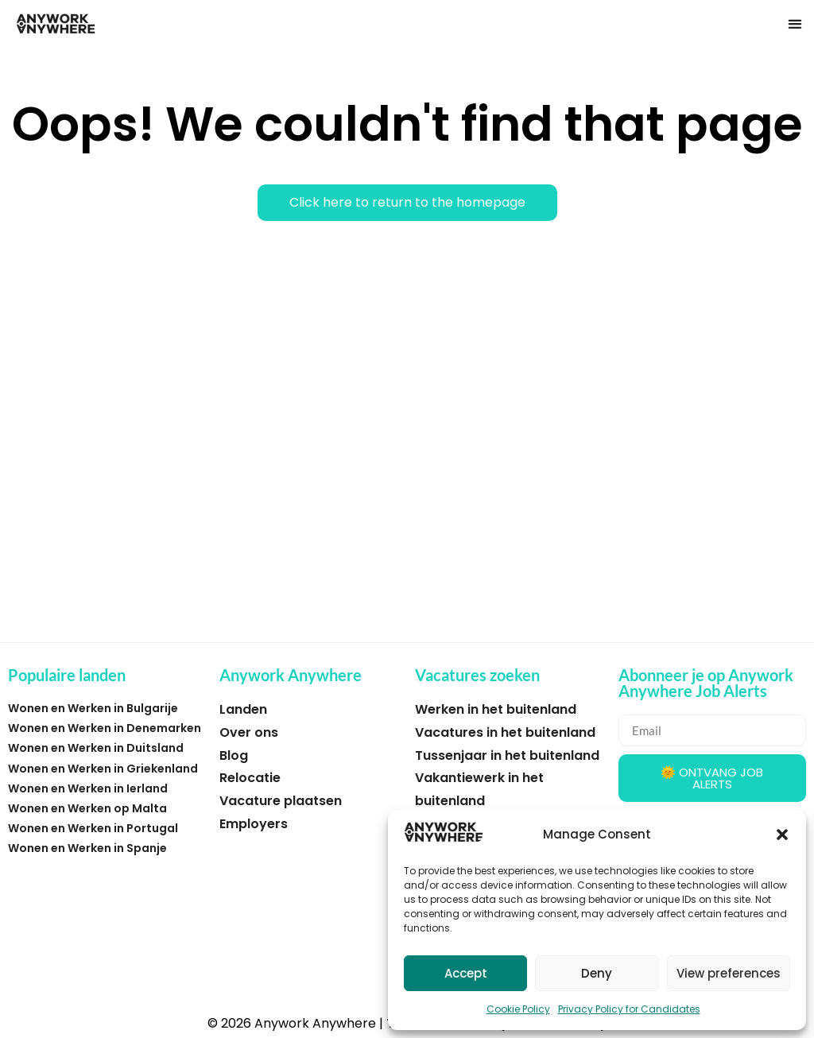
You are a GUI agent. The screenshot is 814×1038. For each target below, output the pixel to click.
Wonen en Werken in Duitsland (96, 748)
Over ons (248, 732)
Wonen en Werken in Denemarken (104, 728)
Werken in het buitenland (495, 709)
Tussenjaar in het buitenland (507, 755)
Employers (253, 824)
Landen (243, 709)
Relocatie (250, 778)
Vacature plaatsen (280, 801)
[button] (782, 834)
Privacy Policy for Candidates (629, 1009)
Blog (233, 755)
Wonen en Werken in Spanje (87, 848)
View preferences (728, 973)
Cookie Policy (518, 1009)
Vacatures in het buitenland (505, 732)
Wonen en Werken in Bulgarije (93, 708)
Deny (596, 973)
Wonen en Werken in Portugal (93, 828)
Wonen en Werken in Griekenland (103, 769)
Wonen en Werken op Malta (87, 808)
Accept (465, 973)
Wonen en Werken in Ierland (88, 788)
